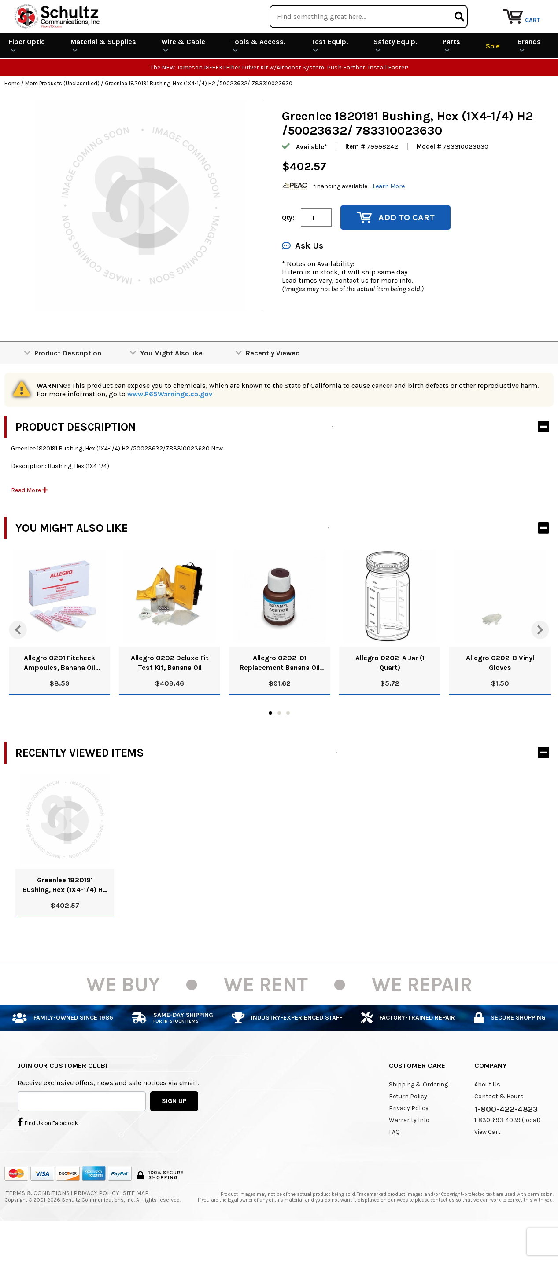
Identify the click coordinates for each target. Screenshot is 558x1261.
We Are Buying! (384, 11)
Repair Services (530, 11)
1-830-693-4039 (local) (507, 1152)
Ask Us (302, 278)
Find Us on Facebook (48, 1153)
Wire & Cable (183, 77)
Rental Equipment (458, 11)
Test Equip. (329, 77)
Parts (451, 77)
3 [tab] (288, 745)
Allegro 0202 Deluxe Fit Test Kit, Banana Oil (170, 695)
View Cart (487, 1164)
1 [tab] (270, 745)
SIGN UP (174, 1133)
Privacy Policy (409, 1140)
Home (12, 115)
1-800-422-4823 (506, 1141)
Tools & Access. (258, 77)
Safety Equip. (395, 77)
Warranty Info (409, 1152)
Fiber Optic (27, 77)
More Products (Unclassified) (62, 115)
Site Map (136, 1225)
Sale (493, 77)
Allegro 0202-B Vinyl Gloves (500, 695)
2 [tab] (279, 745)
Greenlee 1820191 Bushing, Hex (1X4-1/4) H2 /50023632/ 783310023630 (64, 917)
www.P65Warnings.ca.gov (169, 426)
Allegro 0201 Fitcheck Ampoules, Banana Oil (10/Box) (59, 695)
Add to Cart (396, 249)
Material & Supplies (103, 77)
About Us (487, 1116)
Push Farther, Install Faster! (367, 99)
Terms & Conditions (38, 1225)
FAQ (394, 1164)
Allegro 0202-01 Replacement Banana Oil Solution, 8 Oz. (280, 695)
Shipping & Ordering (418, 1116)
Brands (529, 77)
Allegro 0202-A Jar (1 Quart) (390, 695)
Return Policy (408, 1128)
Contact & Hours (499, 1128)
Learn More (389, 218)
